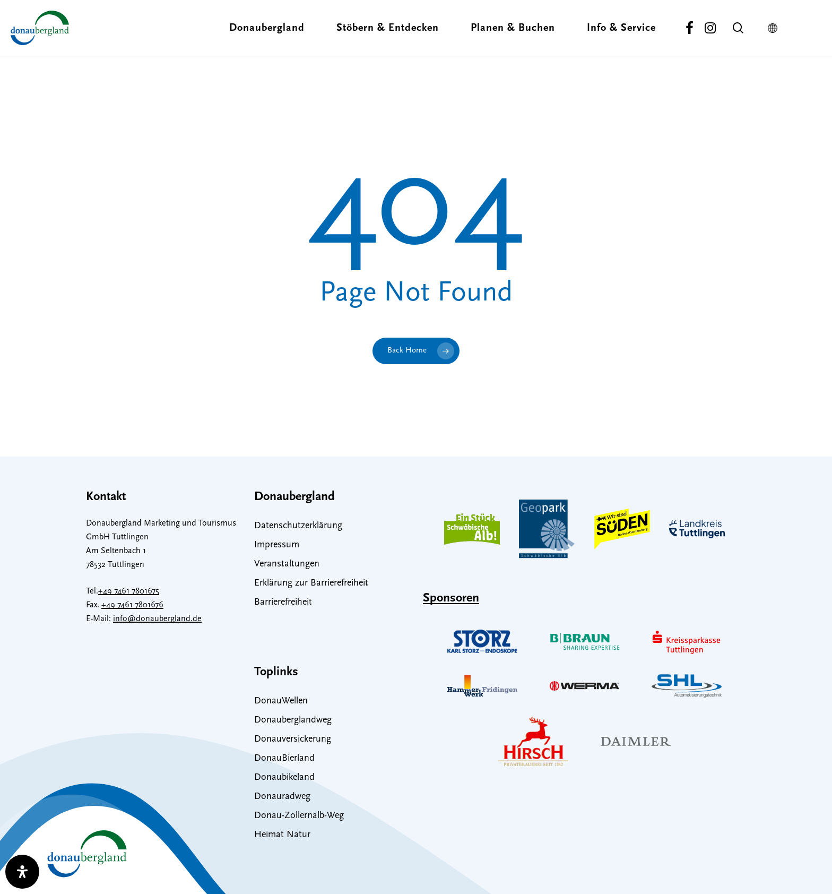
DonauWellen (281, 701)
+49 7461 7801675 (128, 591)
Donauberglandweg (293, 720)
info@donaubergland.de (157, 619)
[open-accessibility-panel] (22, 872)
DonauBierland (284, 758)
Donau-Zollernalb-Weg (299, 816)
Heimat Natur (282, 835)
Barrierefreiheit (283, 602)
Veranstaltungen (286, 564)
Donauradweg (282, 797)
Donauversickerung (292, 739)
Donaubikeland (284, 777)
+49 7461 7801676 (132, 605)
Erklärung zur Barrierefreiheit (311, 583)
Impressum (276, 545)
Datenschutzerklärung (298, 526)
